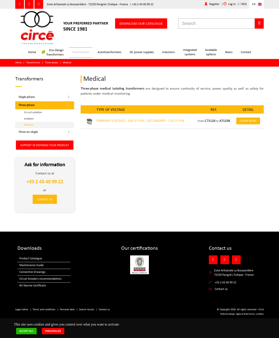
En (254, 4)
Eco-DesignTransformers (52, 52)
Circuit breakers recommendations (40, 279)
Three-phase (51, 62)
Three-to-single (45, 132)
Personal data (67, 309)
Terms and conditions (44, 309)
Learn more (248, 121)
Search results (86, 309)
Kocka (251, 314)
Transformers (80, 52)
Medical (67, 62)
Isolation (29, 118)
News (229, 52)
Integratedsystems (190, 52)
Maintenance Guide (31, 265)
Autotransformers (109, 52)
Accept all (26, 331)
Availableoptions (211, 52)
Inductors (168, 52)
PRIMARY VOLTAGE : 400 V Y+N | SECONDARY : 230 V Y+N (140, 121)
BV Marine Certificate (32, 285)
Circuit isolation (33, 112)
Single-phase (45, 97)
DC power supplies (142, 52)
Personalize (53, 331)
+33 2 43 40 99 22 (142, 4)
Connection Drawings (32, 272)
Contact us (45, 199)
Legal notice (21, 309)
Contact (246, 52)
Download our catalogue (141, 24)
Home (32, 52)
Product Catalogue (30, 258)
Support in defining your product (44, 145)
